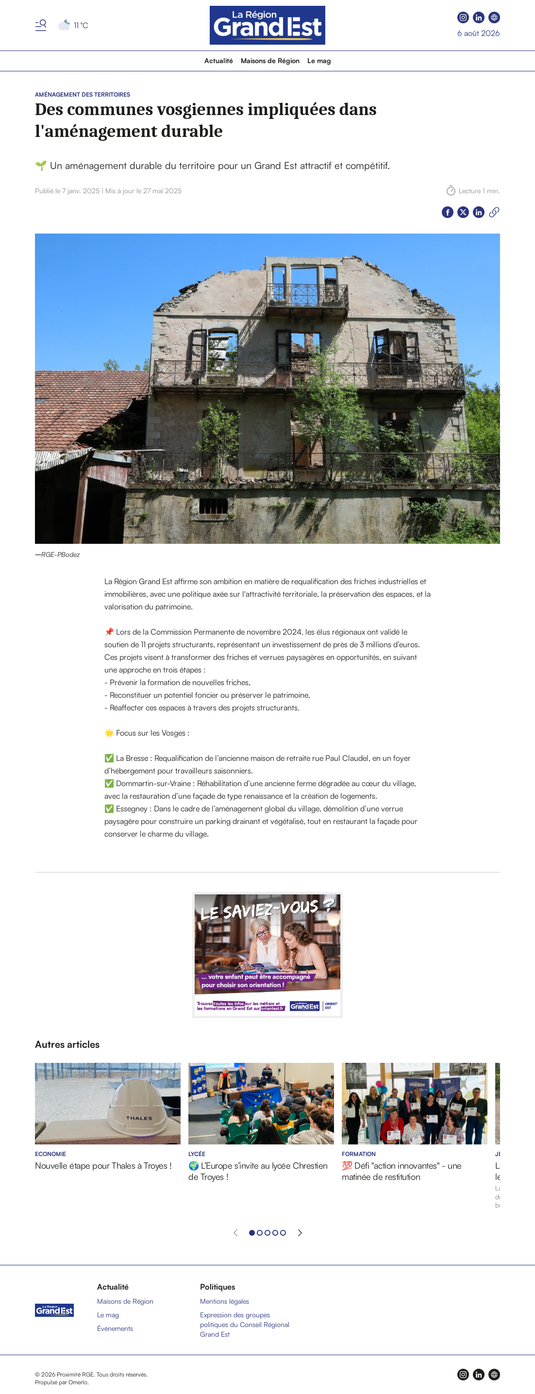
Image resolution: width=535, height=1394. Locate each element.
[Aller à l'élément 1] (252, 1233)
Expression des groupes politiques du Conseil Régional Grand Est (244, 1324)
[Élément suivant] (300, 1233)
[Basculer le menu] (41, 25)
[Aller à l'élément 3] (267, 1233)
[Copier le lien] (494, 212)
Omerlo (77, 1382)
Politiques (217, 1287)
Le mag (319, 60)
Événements (115, 1328)
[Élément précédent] (235, 1233)
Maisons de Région (270, 60)
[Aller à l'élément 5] (283, 1233)
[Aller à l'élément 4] (275, 1233)
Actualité (218, 60)
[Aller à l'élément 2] (260, 1233)
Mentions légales (224, 1301)
